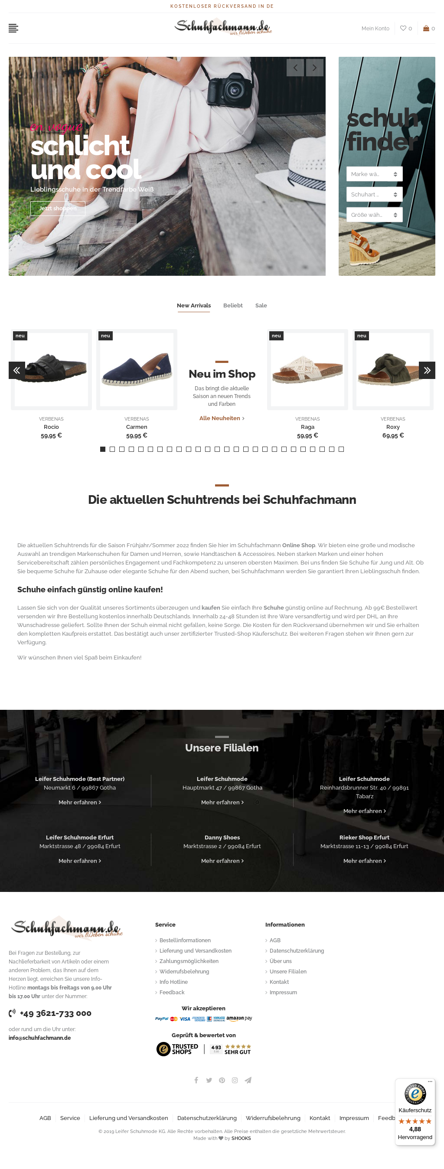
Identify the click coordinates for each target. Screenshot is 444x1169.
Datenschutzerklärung (297, 951)
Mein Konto (375, 29)
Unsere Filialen (288, 972)
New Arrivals (194, 305)
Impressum (283, 992)
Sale (261, 305)
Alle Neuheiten (219, 418)
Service (70, 1118)
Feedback (172, 992)
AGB (275, 940)
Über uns (281, 961)
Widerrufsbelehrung (184, 972)
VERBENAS (51, 419)
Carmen (136, 427)
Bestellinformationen (185, 940)
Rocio (51, 427)
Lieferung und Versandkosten (196, 951)
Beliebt (233, 305)
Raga (307, 427)
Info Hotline (174, 982)
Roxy (393, 427)
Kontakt (279, 982)
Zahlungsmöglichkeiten (189, 961)
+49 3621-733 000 (50, 1013)
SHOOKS (241, 1138)
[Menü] (430, 1083)
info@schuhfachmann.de (40, 1038)
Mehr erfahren (78, 802)
